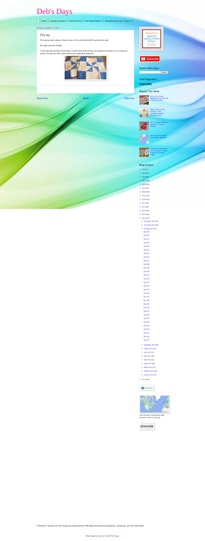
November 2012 (149, 225)
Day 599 (146, 268)
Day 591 (146, 297)
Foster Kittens (75, 21)
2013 (144, 214)
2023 (144, 181)
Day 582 (146, 329)
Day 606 (146, 243)
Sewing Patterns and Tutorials (117, 21)
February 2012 (149, 371)
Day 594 (146, 286)
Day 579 (146, 340)
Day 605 (146, 246)
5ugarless (101, 536)
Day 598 (146, 271)
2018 (144, 199)
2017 (144, 203)
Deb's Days (54, 11)
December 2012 (149, 221)
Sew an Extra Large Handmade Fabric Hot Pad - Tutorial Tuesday (159, 98)
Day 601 (146, 261)
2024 (144, 177)
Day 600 (146, 264)
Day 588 (146, 307)
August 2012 (148, 348)
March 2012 (148, 367)
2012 (144, 218)
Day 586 (146, 315)
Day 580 (146, 336)
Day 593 (146, 289)
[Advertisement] (153, 474)
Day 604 (146, 250)
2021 (144, 188)
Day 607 (146, 239)
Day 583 (146, 326)
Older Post (129, 98)
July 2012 (147, 352)
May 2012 (147, 360)
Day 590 (146, 300)
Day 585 (146, 318)
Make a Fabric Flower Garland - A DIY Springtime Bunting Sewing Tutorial (157, 112)
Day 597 (146, 275)
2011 (144, 379)
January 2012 (148, 375)
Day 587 (146, 311)
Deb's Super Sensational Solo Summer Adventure (158, 136)
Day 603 (146, 253)
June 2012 (147, 356)
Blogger (116, 536)
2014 (144, 211)
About (44, 21)
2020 (144, 192)
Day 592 (146, 293)
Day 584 (146, 322)
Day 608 (146, 235)
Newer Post (42, 98)
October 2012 (149, 229)
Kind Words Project (93, 21)
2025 (144, 173)
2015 (144, 207)
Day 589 (146, 304)
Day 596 (146, 279)
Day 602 (146, 257)
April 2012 (148, 363)
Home (86, 98)
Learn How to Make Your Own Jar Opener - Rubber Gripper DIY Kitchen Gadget (158, 152)
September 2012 (149, 345)
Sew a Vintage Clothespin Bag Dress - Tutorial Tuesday (158, 124)
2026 (144, 169)
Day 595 (146, 282)
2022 (144, 184)
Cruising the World (58, 21)
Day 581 (146, 333)
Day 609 (146, 232)
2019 (144, 196)
